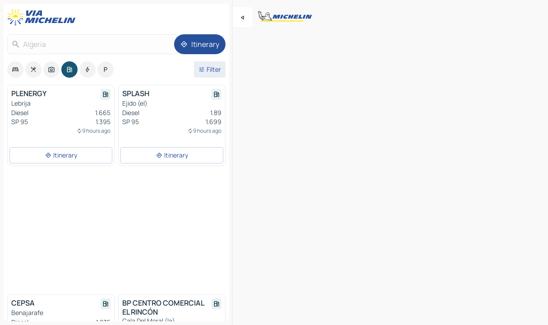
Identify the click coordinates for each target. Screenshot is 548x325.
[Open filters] (210, 69)
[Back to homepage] (43, 17)
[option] (15, 69)
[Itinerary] (200, 44)
